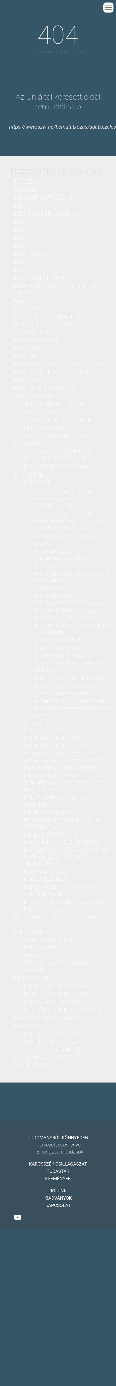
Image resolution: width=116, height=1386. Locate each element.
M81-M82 (26, 309)
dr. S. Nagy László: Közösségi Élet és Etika (70, 539)
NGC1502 (27, 356)
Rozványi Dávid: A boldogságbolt (48, 875)
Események (31, 932)
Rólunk (25, 189)
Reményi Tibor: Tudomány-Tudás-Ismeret (60, 890)
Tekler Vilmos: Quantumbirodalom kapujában (71, 666)
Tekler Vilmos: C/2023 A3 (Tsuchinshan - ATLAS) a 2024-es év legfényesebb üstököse (68, 761)
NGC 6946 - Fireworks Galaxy (58, 364)
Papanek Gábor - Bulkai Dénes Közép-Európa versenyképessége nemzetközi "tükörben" (70, 521)
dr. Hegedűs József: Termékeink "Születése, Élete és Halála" (66, 783)
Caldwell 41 (33, 332)
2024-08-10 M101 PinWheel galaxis (59, 966)
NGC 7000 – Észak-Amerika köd (60, 372)
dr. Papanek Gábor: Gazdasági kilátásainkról (66, 905)
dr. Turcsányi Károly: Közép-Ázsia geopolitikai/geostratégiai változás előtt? (71, 708)
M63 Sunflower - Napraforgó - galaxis (61, 289)
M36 (20, 229)
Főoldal (26, 181)
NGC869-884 (31, 348)
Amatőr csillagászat (54, 1002)
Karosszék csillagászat (58, 1164)
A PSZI (32, 955)
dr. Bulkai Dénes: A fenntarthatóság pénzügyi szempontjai (63, 820)
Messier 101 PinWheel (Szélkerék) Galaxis (47, 321)
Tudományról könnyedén (54, 451)
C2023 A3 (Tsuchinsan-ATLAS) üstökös (57, 440)
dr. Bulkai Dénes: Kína (54, 738)
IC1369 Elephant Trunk (49, 404)
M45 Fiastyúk (34, 253)
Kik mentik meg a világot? (60, 986)
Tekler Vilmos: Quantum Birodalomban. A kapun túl (62, 651)
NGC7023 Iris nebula (44, 380)
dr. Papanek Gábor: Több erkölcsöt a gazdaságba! (71, 628)
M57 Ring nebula (39, 277)
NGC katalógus (37, 340)
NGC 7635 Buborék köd (48, 388)
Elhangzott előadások (57, 467)
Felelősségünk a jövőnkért (64, 1010)
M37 (20, 237)
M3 (18, 205)
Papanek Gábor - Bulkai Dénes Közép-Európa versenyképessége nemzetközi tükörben (70, 499)
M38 (20, 245)
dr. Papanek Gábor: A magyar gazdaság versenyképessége (65, 613)
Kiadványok (32, 978)
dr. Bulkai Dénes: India (55, 746)
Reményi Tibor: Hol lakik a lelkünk (61, 802)
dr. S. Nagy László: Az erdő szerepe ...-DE (55, 920)
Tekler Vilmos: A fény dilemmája (68, 678)
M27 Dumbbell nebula (47, 213)
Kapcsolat (30, 1026)
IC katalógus (34, 396)
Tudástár (29, 475)
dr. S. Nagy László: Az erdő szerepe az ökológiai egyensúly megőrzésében (72, 580)
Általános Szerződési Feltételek (48, 1061)
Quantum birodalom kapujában (53, 943)
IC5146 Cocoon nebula (48, 428)
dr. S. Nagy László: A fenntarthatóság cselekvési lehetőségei (63, 558)
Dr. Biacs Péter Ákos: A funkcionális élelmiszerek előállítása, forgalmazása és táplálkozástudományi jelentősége (66, 849)
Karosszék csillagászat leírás (62, 1018)
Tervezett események (55, 459)
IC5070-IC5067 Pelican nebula (58, 420)
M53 (20, 269)
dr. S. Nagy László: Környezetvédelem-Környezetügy (70, 598)
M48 (20, 261)
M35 (20, 221)
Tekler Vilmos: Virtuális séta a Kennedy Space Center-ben (66, 689)
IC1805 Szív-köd (37, 412)
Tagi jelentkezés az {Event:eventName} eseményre (67, 1045)
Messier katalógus (43, 197)
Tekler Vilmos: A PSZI (57, 640)
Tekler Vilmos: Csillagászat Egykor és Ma (64, 726)
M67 (20, 300)
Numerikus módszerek (56, 994)
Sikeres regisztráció (54, 1034)
